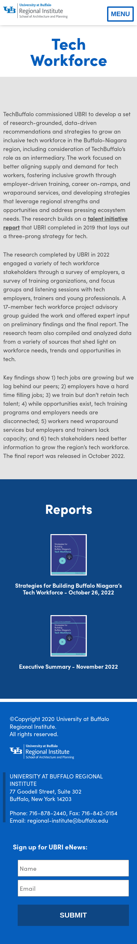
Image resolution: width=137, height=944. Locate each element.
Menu (120, 13)
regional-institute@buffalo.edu (67, 820)
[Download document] (68, 554)
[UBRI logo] (35, 11)
